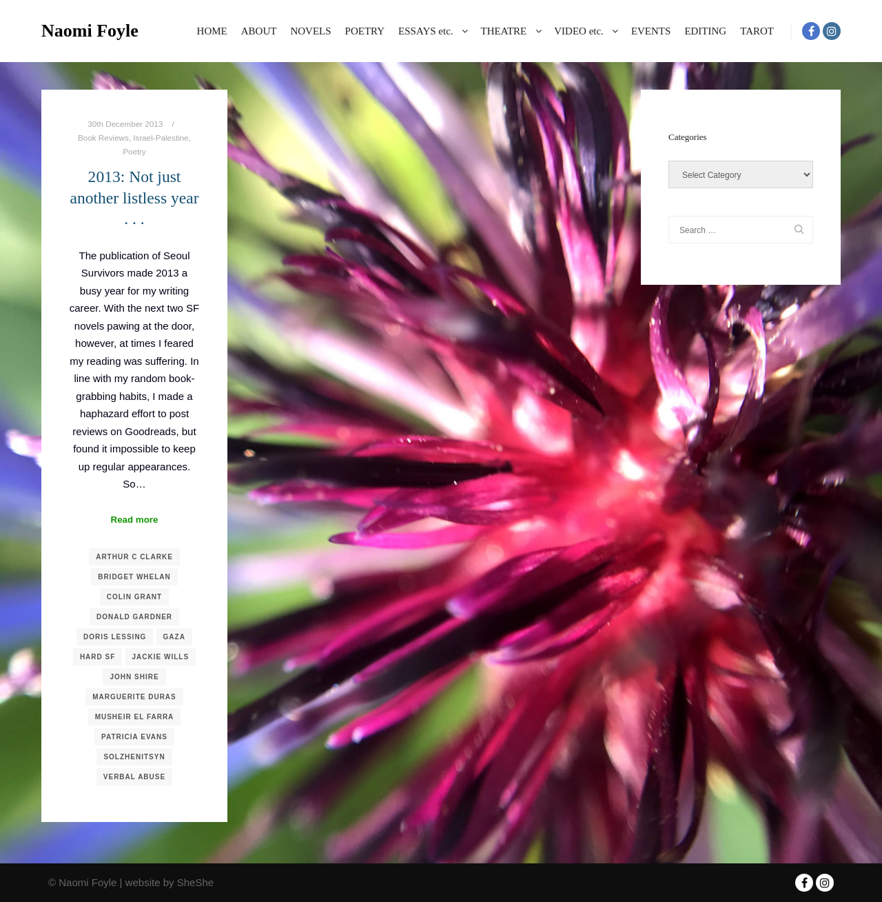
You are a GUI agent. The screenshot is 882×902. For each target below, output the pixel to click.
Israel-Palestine (160, 137)
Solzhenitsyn (134, 757)
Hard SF (97, 657)
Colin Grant (134, 597)
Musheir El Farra (134, 717)
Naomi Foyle (90, 31)
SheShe (195, 882)
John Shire (134, 677)
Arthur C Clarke (134, 557)
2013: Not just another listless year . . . (134, 198)
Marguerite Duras (134, 697)
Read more (134, 519)
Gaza (174, 637)
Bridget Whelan (134, 577)
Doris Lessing (114, 637)
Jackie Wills (160, 657)
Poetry (134, 151)
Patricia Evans (134, 737)
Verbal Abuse (134, 777)
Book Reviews (103, 137)
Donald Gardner (134, 617)
